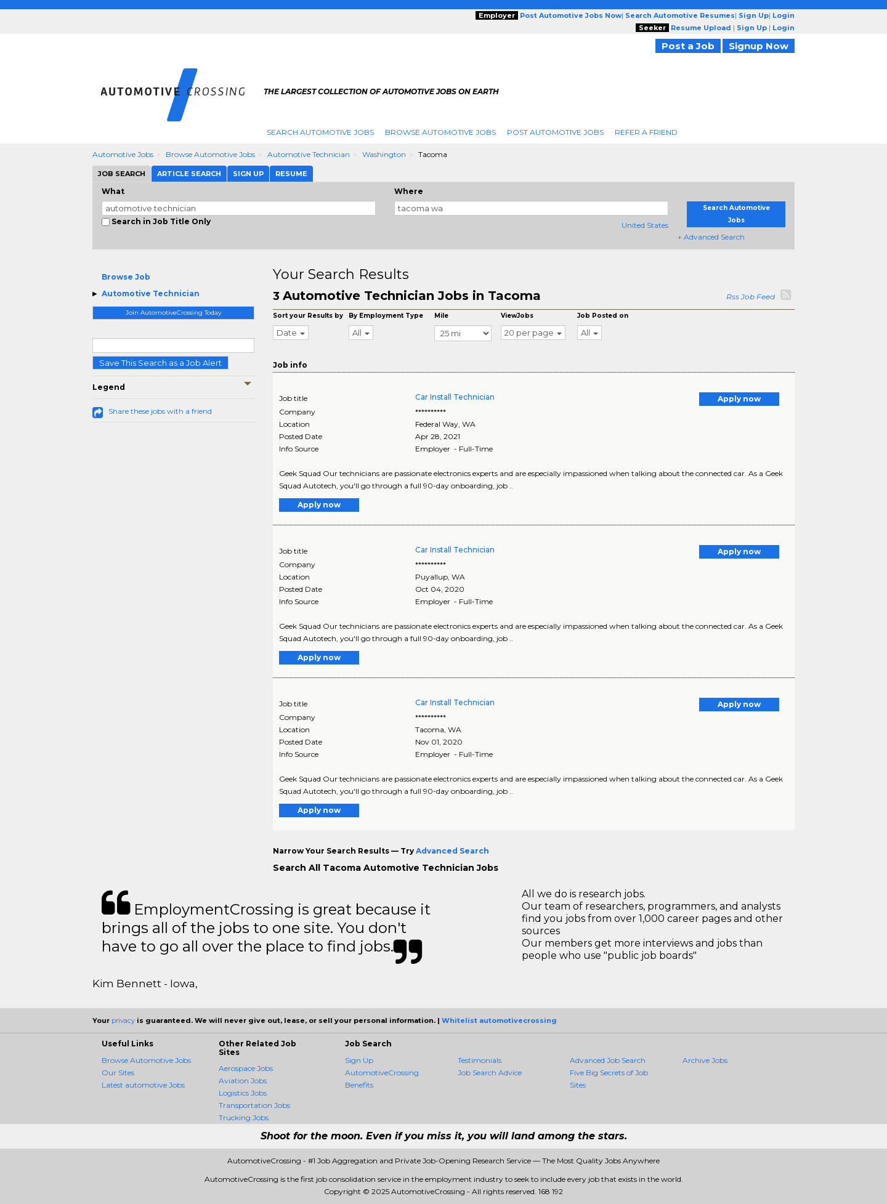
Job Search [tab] (121, 173)
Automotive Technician (308, 154)
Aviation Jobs (243, 1080)
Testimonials (479, 1060)
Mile (441, 316)
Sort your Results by (308, 316)
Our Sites (118, 1072)
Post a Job (688, 46)
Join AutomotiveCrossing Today (173, 313)
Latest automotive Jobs (143, 1084)
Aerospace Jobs (246, 1068)
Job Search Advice (490, 1072)
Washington (384, 154)
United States (645, 225)
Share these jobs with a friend (160, 411)
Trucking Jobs (244, 1117)
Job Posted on (602, 316)
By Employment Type (386, 316)
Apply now (739, 398)
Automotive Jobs (122, 154)
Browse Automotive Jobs (440, 132)
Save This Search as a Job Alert (160, 363)
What (113, 191)
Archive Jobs (704, 1060)
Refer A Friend (646, 132)
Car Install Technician (455, 397)
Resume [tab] (291, 173)
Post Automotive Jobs (555, 132)
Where (408, 191)
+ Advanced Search (711, 236)
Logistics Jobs (243, 1092)
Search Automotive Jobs (320, 132)
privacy (123, 1020)
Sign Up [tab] (248, 173)
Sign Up (359, 1060)
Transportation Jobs (254, 1105)
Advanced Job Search (608, 1060)
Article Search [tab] (189, 173)
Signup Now (758, 46)
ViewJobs (517, 316)
